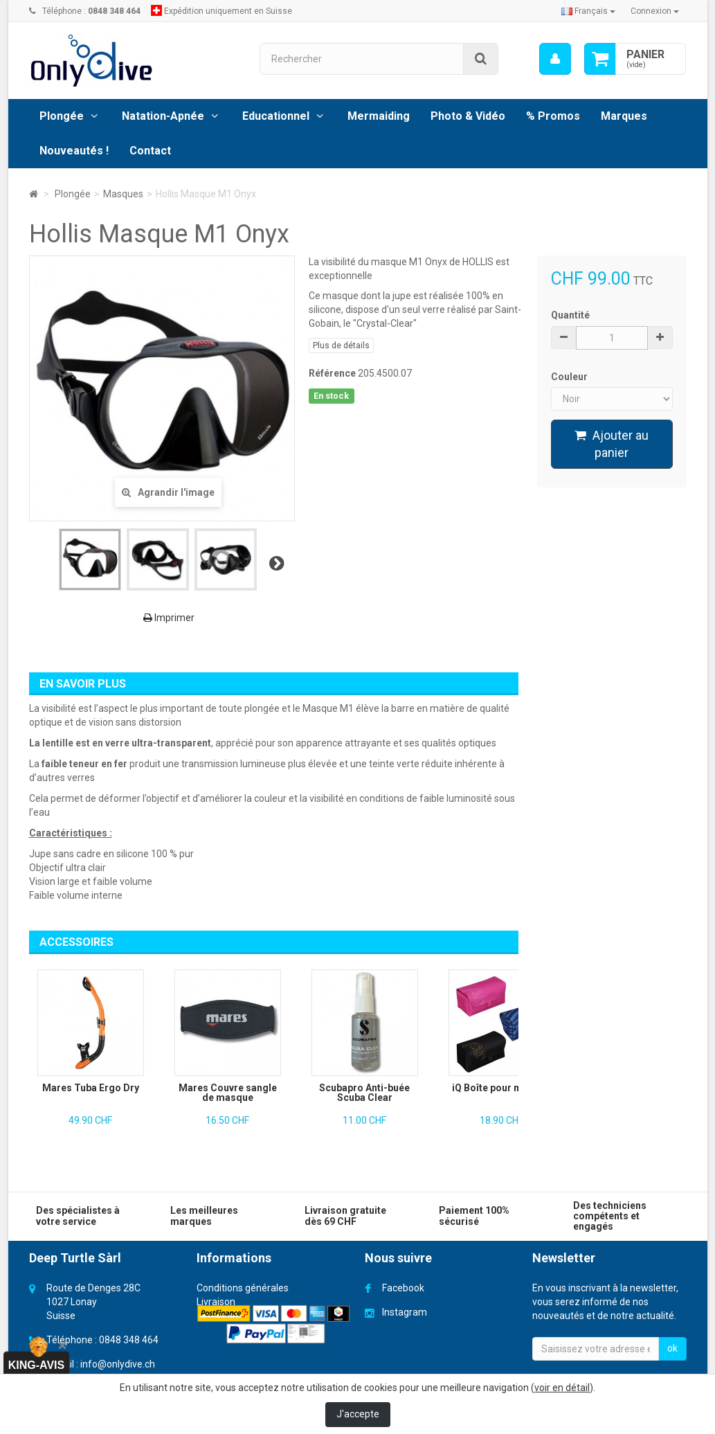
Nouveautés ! (74, 150)
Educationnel (275, 116)
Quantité (570, 315)
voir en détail (562, 1387)
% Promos (553, 116)
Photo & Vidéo (468, 116)
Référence (332, 373)
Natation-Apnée (163, 116)
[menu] (554, 59)
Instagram (404, 1312)
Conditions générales (243, 1287)
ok (672, 1348)
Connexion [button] (655, 11)
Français (588, 11)
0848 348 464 (129, 1339)
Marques (624, 116)
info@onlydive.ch (117, 1364)
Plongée (61, 116)
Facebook (403, 1287)
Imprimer (168, 617)
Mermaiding (378, 116)
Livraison (216, 1301)
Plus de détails (341, 345)
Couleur (570, 376)
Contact (150, 150)
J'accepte (357, 1413)
